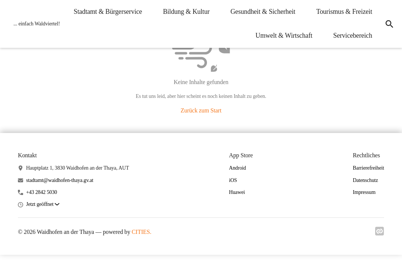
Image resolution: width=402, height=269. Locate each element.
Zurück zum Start (200, 110)
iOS (233, 180)
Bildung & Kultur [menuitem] (186, 11)
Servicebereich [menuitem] (352, 35)
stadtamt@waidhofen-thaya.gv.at (59, 180)
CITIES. (141, 232)
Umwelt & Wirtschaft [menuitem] (284, 35)
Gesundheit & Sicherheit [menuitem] (262, 11)
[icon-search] (389, 24)
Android (237, 168)
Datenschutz (365, 180)
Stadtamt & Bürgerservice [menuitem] (108, 11)
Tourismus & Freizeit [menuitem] (344, 11)
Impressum (364, 192)
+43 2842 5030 (41, 192)
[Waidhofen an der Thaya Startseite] (34, 24)
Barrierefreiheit (368, 168)
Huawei (237, 192)
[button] (42, 204)
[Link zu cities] (379, 233)
